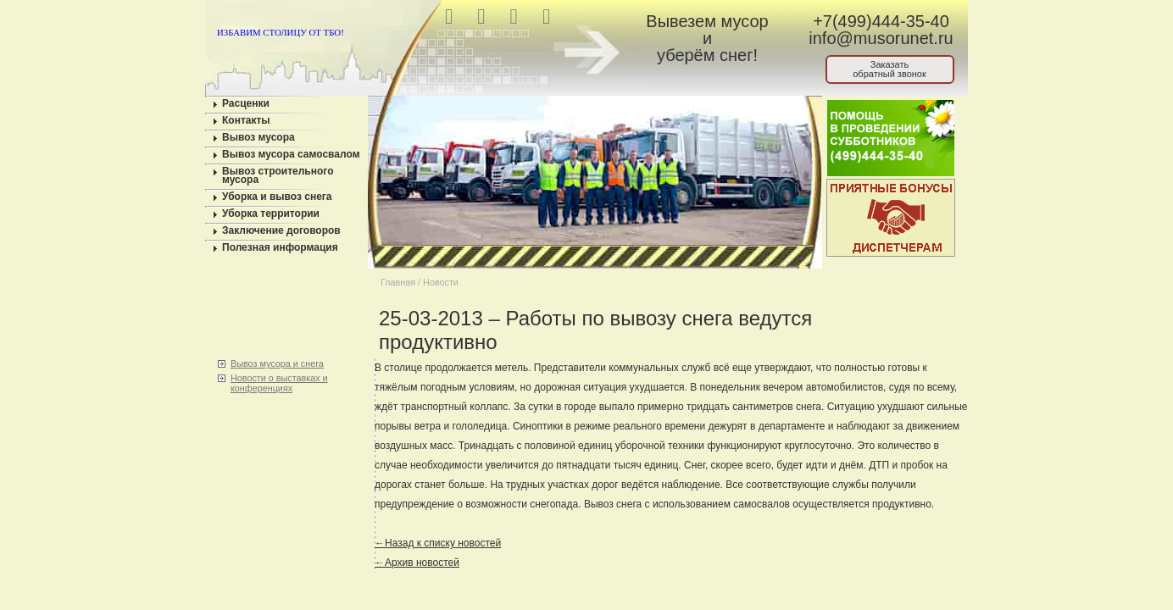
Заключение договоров (281, 230)
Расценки (246, 103)
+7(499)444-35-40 (881, 21)
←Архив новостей (417, 562)
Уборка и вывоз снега (277, 196)
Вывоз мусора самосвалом (291, 154)
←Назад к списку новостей (438, 543)
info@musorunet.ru (881, 38)
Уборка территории (271, 213)
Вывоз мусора (258, 137)
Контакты (246, 120)
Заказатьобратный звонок (889, 69)
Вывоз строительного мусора (278, 175)
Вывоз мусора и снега (277, 363)
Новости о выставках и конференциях (279, 383)
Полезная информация (280, 247)
